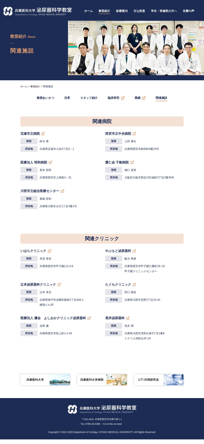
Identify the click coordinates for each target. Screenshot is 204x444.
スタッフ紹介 (89, 98)
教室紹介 (104, 11)
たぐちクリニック (118, 288)
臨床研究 (113, 98)
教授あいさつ (45, 98)
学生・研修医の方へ (164, 11)
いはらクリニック (34, 254)
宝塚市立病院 (30, 134)
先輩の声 (188, 11)
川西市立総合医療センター (40, 193)
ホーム (88, 11)
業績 (137, 98)
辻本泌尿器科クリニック (39, 288)
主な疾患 (139, 11)
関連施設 (161, 98)
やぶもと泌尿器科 (118, 254)
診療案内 (122, 11)
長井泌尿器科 (115, 322)
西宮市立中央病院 (118, 134)
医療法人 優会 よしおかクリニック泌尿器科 (54, 322)
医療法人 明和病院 (34, 163)
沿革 (67, 98)
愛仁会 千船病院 (117, 163)
